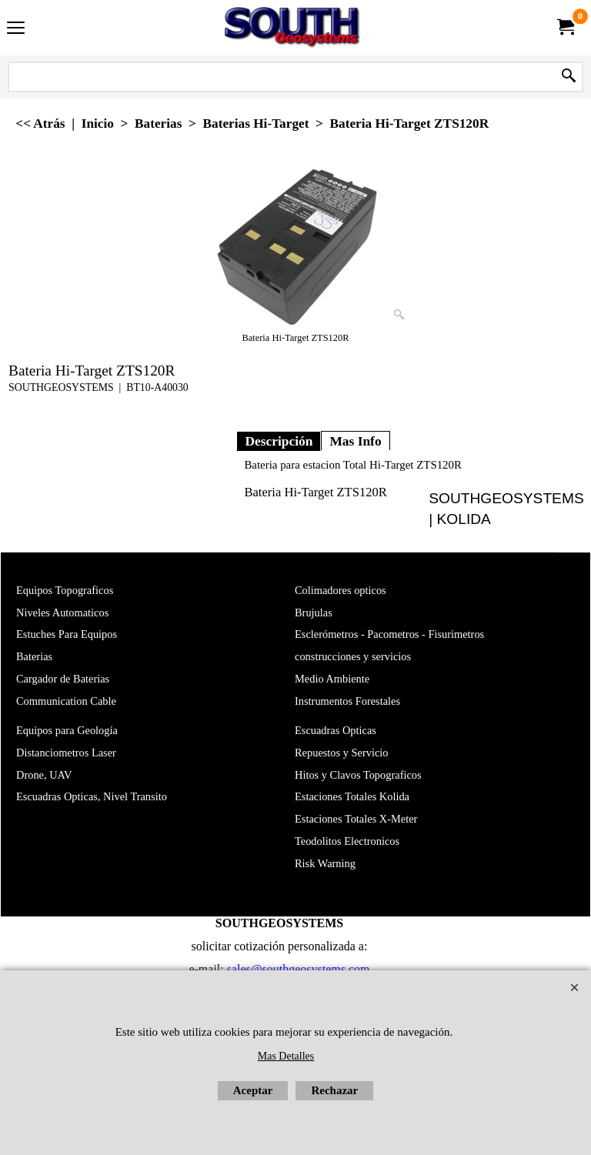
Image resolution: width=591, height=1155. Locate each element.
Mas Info (355, 441)
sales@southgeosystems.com (298, 969)
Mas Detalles (286, 1056)
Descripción (278, 441)
